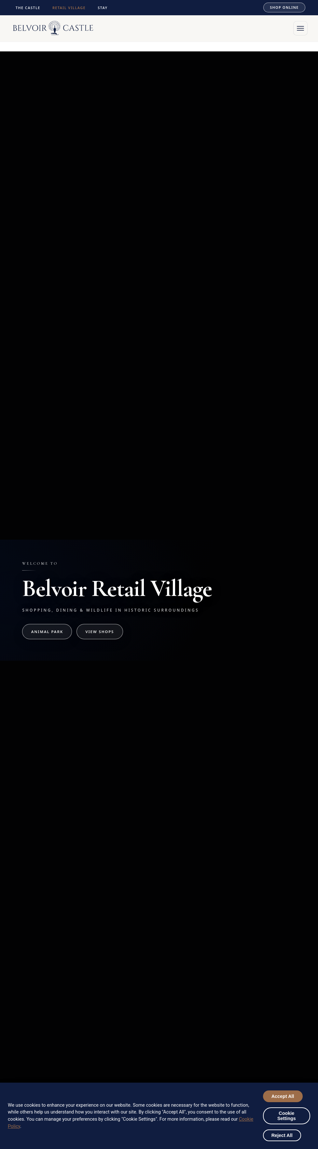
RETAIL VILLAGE (69, 7)
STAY (102, 7)
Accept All (282, 1096)
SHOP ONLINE (284, 7)
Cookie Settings (286, 1116)
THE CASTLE (28, 7)
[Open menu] (300, 28)
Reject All (282, 1135)
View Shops (99, 631)
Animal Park (47, 631)
